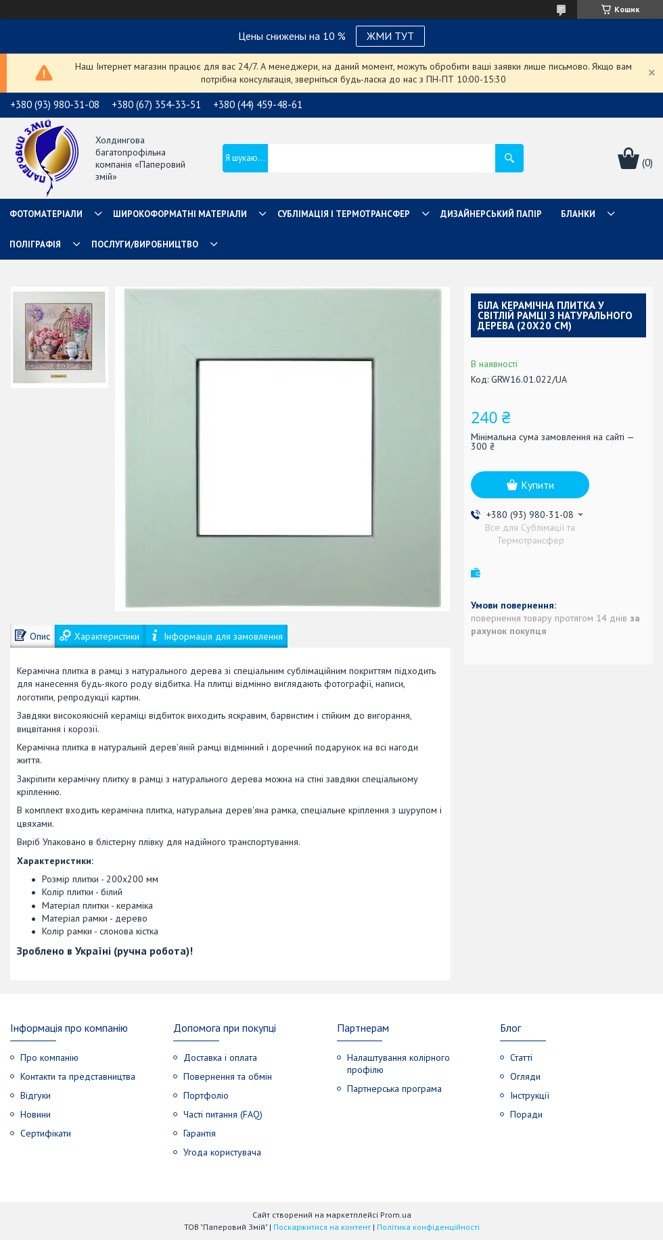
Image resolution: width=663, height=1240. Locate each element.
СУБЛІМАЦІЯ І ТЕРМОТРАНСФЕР (343, 214)
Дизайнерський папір (491, 214)
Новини (35, 1114)
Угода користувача (222, 1152)
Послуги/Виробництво (144, 244)
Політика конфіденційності (428, 1227)
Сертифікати (45, 1133)
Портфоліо (206, 1095)
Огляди (525, 1076)
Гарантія (199, 1133)
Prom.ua (395, 1215)
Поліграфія (35, 244)
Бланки (578, 214)
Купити (537, 485)
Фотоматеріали (46, 214)
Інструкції (529, 1095)
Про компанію (49, 1057)
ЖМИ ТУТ (390, 36)
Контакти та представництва (77, 1076)
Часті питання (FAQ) (222, 1114)
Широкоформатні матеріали (180, 214)
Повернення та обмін (227, 1076)
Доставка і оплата (220, 1057)
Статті (521, 1057)
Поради (526, 1114)
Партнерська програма (394, 1088)
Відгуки (35, 1095)
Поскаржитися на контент (322, 1227)
